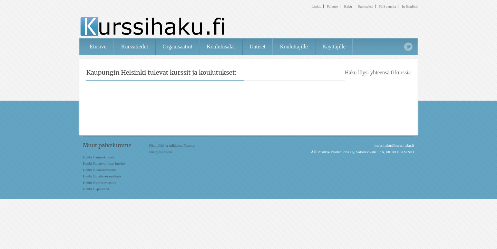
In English (410, 6)
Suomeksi (365, 6)
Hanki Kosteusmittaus (99, 170)
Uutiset (257, 46)
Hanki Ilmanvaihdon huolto (104, 163)
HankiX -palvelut (96, 189)
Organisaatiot (177, 46)
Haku (348, 6)
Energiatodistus (160, 152)
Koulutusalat (221, 46)
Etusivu (98, 46)
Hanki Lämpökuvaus (99, 157)
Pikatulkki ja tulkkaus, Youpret (172, 145)
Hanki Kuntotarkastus (99, 183)
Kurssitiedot (134, 46)
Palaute (332, 6)
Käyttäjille (334, 46)
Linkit (316, 6)
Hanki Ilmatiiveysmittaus (102, 176)
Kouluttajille (294, 46)
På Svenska (387, 6)
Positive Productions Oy (336, 152)
